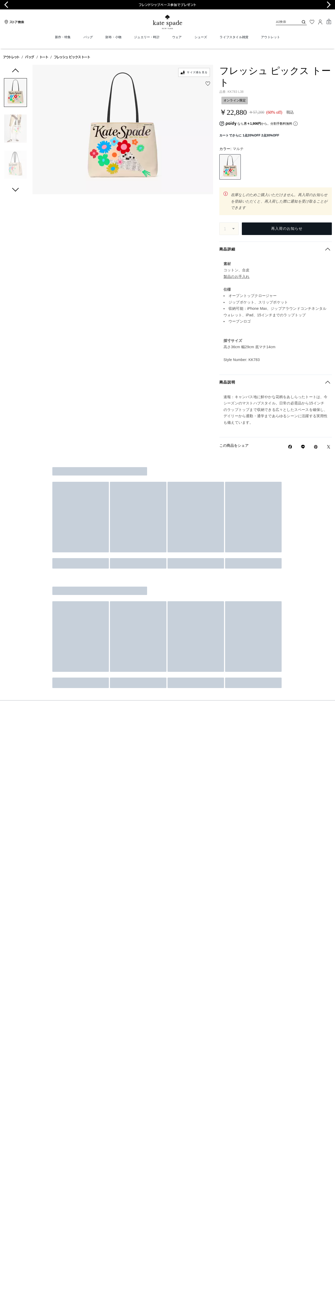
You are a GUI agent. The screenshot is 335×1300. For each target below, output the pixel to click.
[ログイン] (320, 22)
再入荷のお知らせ (287, 228)
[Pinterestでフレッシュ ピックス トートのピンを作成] (315, 447)
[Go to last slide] (6, 5)
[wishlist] (208, 84)
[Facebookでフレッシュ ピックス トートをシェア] (290, 447)
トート (44, 57)
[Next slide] (329, 5)
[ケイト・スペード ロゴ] (167, 22)
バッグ (29, 57)
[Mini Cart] (329, 22)
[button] (15, 93)
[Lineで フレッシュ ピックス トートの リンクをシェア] (303, 447)
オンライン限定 (235, 100)
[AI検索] (283, 22)
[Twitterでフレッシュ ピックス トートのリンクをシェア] (328, 447)
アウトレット (11, 57)
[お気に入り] (312, 22)
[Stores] (13, 22)
